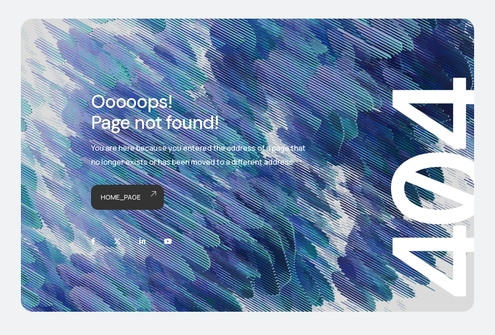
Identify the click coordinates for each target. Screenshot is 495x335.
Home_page (127, 197)
